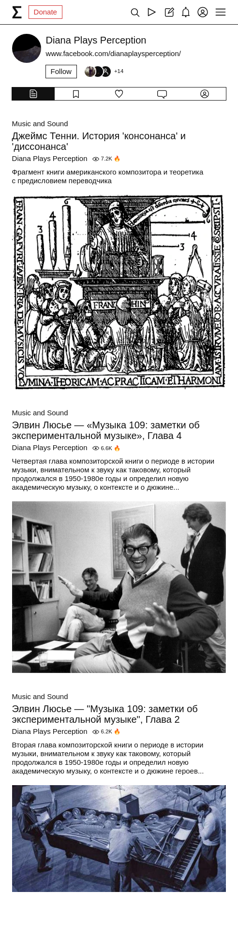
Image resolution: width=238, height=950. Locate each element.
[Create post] (168, 12)
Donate (45, 12)
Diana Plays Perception (50, 158)
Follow (61, 71)
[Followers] (103, 71)
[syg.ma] (17, 12)
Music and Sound (40, 123)
